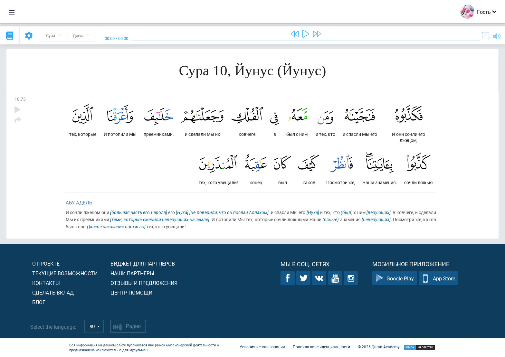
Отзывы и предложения (143, 282)
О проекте (46, 263)
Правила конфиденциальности (321, 346)
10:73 (20, 99)
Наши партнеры (132, 273)
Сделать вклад (53, 292)
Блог (38, 302)
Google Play (395, 278)
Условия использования (262, 346)
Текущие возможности (65, 273)
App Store (438, 278)
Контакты (46, 282)
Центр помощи (131, 292)
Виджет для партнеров (142, 263)
